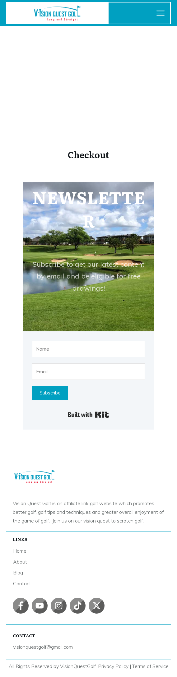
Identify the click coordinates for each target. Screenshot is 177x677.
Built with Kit (88, 414)
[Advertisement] (88, 72)
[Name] (88, 349)
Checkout (88, 154)
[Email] (88, 371)
